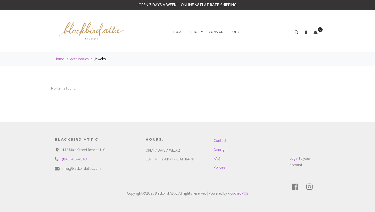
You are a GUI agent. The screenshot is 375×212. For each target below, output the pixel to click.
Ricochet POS (238, 193)
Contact (220, 141)
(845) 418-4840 (74, 159)
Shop (194, 32)
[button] (306, 32)
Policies (238, 32)
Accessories (79, 59)
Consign (216, 32)
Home (178, 32)
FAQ (217, 158)
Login (294, 158)
